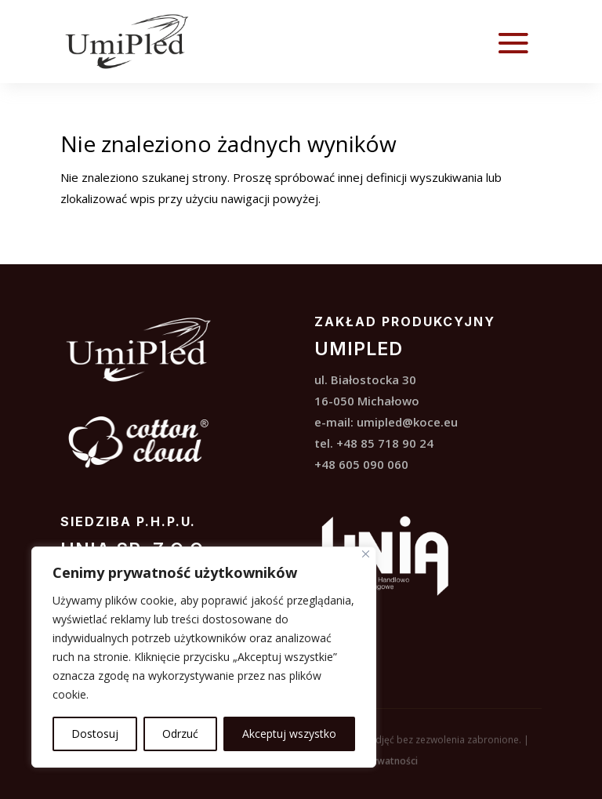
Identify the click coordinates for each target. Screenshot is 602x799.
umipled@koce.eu (407, 422)
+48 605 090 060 (361, 464)
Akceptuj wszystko (289, 733)
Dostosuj (94, 733)
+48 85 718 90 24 (384, 443)
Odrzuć (180, 733)
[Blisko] (365, 553)
